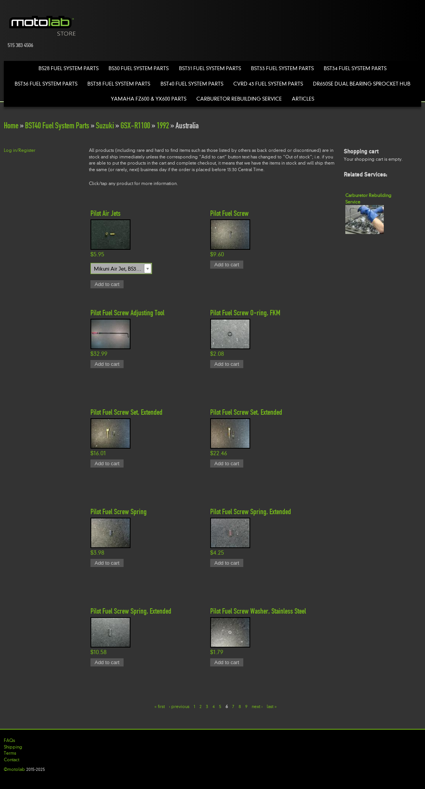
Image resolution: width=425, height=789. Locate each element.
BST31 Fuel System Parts (210, 68)
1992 (163, 125)
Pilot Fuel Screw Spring (118, 511)
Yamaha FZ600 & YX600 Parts (148, 99)
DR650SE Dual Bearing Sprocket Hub (361, 84)
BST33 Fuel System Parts (282, 68)
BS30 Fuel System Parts (139, 68)
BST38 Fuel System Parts (118, 84)
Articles (303, 99)
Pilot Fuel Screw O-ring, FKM (245, 312)
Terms (10, 753)
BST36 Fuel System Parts (46, 84)
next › (257, 706)
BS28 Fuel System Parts (68, 68)
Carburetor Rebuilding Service (239, 99)
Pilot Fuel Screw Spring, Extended (250, 511)
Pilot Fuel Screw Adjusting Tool (127, 312)
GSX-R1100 (135, 125)
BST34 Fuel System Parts (355, 68)
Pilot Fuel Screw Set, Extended (126, 412)
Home (11, 125)
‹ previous (179, 706)
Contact (11, 759)
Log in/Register (19, 150)
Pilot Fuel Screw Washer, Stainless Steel (258, 611)
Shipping (13, 747)
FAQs (9, 740)
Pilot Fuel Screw (229, 213)
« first (159, 706)
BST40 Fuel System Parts (192, 84)
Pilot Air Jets (105, 213)
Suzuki (105, 125)
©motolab (14, 769)
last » (272, 706)
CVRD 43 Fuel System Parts (268, 84)
